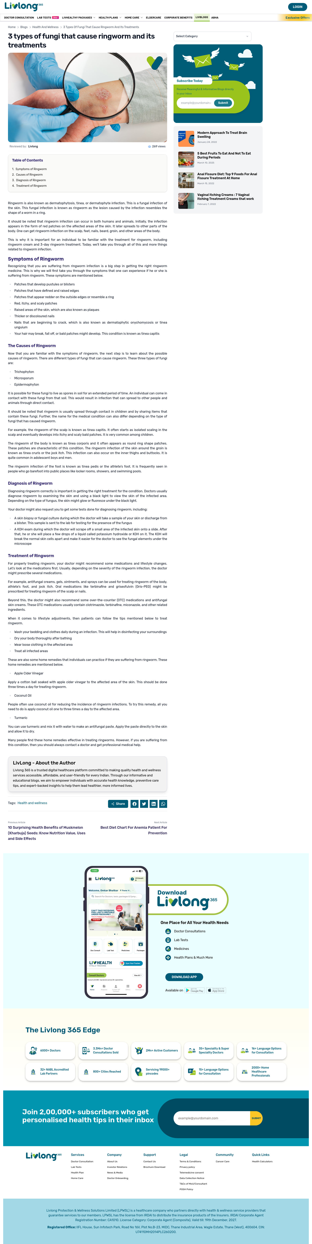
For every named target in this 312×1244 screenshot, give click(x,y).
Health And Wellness (45, 27)
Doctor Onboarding (117, 1178)
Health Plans (110, 17)
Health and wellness (32, 803)
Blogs (23, 27)
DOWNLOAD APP (184, 977)
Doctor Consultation (19, 17)
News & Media (115, 1172)
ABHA (214, 17)
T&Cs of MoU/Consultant (193, 1183)
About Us (112, 1161)
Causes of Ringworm (29, 174)
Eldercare (153, 17)
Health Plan (77, 1172)
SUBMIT (252, 1118)
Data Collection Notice (192, 1178)
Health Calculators (262, 1161)
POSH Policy (186, 1189)
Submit (223, 103)
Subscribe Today (190, 81)
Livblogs (202, 17)
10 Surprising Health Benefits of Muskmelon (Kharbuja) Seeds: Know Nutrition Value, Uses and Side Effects (46, 833)
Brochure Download (154, 1167)
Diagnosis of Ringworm (31, 180)
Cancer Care (222, 1161)
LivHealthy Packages (79, 17)
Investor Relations (117, 1167)
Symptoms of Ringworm (31, 169)
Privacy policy (187, 1167)
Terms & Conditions (190, 1161)
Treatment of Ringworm (31, 186)
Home (12, 27)
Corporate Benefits (178, 17)
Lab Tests (48, 17)
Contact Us (149, 1161)
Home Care (134, 17)
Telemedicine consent (192, 1172)
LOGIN (297, 7)
